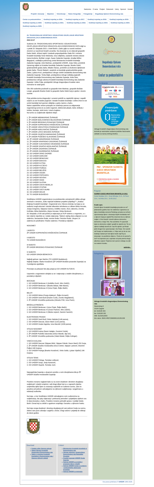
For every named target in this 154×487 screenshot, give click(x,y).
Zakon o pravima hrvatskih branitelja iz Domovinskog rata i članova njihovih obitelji (42, 456)
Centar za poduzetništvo (32, 19)
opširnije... (127, 247)
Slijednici (50, 14)
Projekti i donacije (37, 14)
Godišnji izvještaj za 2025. (32, 26)
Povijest (102, 9)
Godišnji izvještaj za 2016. (53, 19)
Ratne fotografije (74, 14)
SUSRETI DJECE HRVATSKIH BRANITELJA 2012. (111, 194)
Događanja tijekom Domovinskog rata (109, 14)
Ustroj (117, 9)
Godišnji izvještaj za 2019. (119, 19)
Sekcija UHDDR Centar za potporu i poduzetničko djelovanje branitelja (75, 468)
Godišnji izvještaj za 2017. (75, 19)
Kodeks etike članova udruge (41, 448)
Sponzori (123, 9)
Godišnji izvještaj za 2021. (54, 23)
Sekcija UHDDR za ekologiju (73, 471)
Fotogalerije (87, 14)
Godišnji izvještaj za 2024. (120, 23)
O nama (95, 9)
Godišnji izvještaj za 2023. (98, 23)
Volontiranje (61, 14)
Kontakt (130, 9)
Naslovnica (87, 9)
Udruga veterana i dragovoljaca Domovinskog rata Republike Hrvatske (74, 454)
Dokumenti (109, 9)
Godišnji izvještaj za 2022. (76, 23)
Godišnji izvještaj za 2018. (97, 19)
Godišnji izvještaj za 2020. (32, 23)
